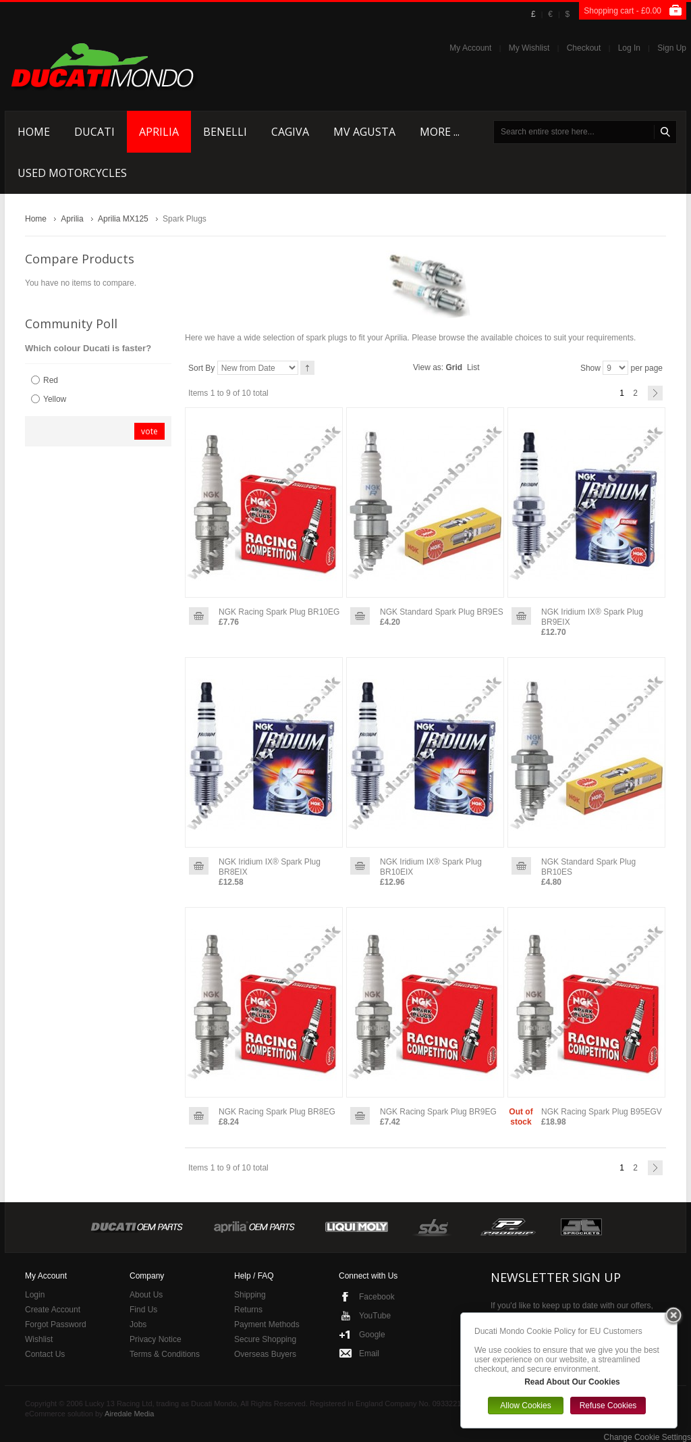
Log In (629, 48)
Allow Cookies (525, 1405)
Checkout (584, 48)
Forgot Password (55, 1324)
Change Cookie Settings (647, 1437)
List (473, 367)
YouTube (375, 1315)
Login (35, 1294)
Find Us (143, 1309)
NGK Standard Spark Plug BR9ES (441, 612)
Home (36, 219)
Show (590, 368)
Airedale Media (129, 1414)
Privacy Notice (156, 1339)
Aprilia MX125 (123, 219)
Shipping (250, 1294)
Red (50, 380)
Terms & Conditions (165, 1354)
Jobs (138, 1324)
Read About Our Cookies (572, 1382)
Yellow (54, 399)
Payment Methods (267, 1324)
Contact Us (45, 1354)
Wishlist (39, 1339)
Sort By (201, 368)
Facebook (377, 1297)
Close (673, 1316)
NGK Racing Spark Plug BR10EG (279, 612)
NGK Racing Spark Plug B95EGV (601, 1111)
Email (369, 1353)
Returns (248, 1309)
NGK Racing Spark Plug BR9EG (438, 1111)
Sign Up (671, 48)
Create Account (52, 1309)
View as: (428, 367)
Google (372, 1334)
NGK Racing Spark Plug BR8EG (277, 1111)
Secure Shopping (265, 1339)
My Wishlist (529, 48)
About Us (146, 1294)
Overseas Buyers (265, 1354)
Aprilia (72, 219)
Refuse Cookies (608, 1405)
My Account (470, 48)
